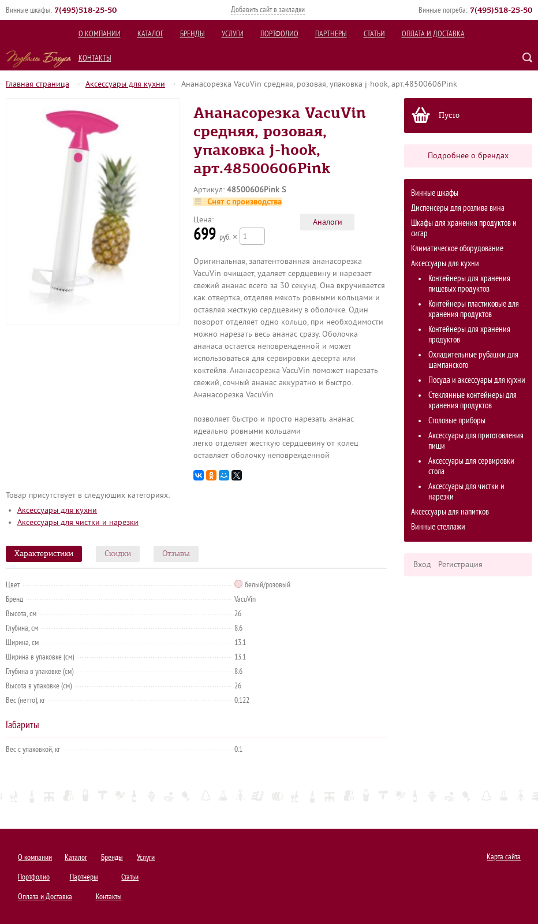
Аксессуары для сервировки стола (471, 466)
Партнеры (331, 33)
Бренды (192, 33)
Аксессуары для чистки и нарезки (466, 492)
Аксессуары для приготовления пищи (476, 441)
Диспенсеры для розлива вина (458, 208)
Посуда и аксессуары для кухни (476, 380)
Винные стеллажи (438, 527)
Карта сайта (504, 856)
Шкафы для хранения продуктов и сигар (464, 228)
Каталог (150, 33)
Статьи (374, 33)
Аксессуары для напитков (450, 512)
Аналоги (327, 222)
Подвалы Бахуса (38, 59)
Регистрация (460, 564)
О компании (100, 33)
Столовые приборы (456, 421)
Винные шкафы (434, 193)
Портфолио (279, 33)
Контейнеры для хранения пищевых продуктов (469, 284)
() (85, 10)
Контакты (95, 58)
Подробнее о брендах (468, 155)
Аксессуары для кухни (125, 84)
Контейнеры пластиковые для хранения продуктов (473, 309)
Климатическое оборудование (457, 249)
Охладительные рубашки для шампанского (473, 360)
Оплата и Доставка (433, 33)
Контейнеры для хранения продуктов (469, 335)
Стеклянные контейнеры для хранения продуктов (472, 400)
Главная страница (37, 84)
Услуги (233, 33)
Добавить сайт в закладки (268, 9)
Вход (422, 564)
